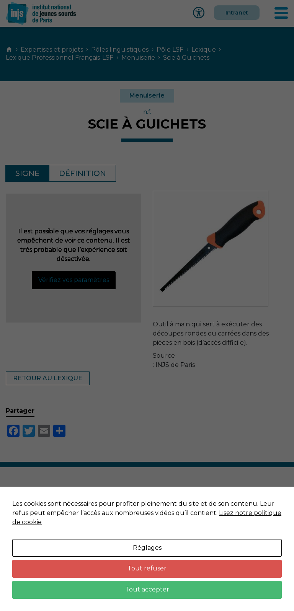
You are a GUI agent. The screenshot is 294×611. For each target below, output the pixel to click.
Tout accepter (147, 589)
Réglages (147, 547)
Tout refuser (147, 568)
